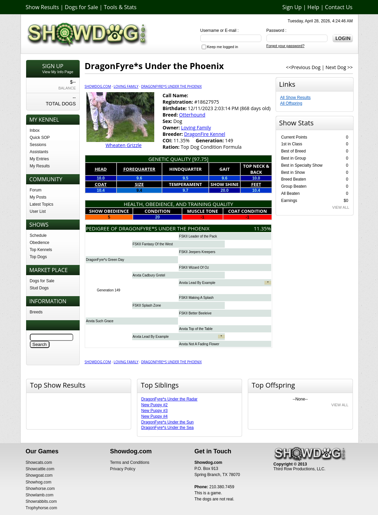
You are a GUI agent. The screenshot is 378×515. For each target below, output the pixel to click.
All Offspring (291, 103)
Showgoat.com (39, 475)
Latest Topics (42, 204)
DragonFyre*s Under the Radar (169, 399)
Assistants (39, 151)
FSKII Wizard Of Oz (194, 267)
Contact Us (339, 7)
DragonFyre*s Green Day (105, 260)
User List (38, 211)
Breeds (36, 312)
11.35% (262, 228)
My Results (40, 166)
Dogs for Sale (81, 7)
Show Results (42, 7)
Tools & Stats (120, 7)
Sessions (38, 144)
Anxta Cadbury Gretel (149, 275)
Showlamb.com (40, 495)
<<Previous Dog (303, 67)
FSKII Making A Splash (196, 298)
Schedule (38, 235)
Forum (36, 190)
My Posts (38, 197)
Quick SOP (40, 137)
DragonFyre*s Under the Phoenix (171, 86)
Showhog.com (39, 482)
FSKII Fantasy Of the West (153, 244)
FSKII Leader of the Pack (198, 236)
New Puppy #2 (154, 405)
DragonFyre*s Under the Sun (167, 422)
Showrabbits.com (41, 501)
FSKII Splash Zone (147, 305)
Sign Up (292, 7)
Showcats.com (39, 462)
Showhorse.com (40, 488)
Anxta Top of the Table (196, 329)
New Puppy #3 (154, 410)
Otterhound (192, 114)
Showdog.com (98, 86)
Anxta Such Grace (100, 321)
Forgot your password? (285, 46)
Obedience (39, 242)
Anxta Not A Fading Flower (199, 344)
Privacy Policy (123, 469)
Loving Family (126, 86)
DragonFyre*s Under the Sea (167, 427)
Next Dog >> (339, 67)
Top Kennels (41, 249)
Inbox (35, 130)
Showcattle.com (40, 469)
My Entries (39, 159)
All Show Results (295, 97)
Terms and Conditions (130, 462)
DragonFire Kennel (204, 134)
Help (313, 7)
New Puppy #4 (154, 416)
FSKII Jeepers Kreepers (197, 252)
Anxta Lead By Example (197, 283)
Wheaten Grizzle (123, 145)
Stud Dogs (39, 288)
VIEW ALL (340, 207)
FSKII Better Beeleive (195, 313)
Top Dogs (38, 256)
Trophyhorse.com (41, 508)
